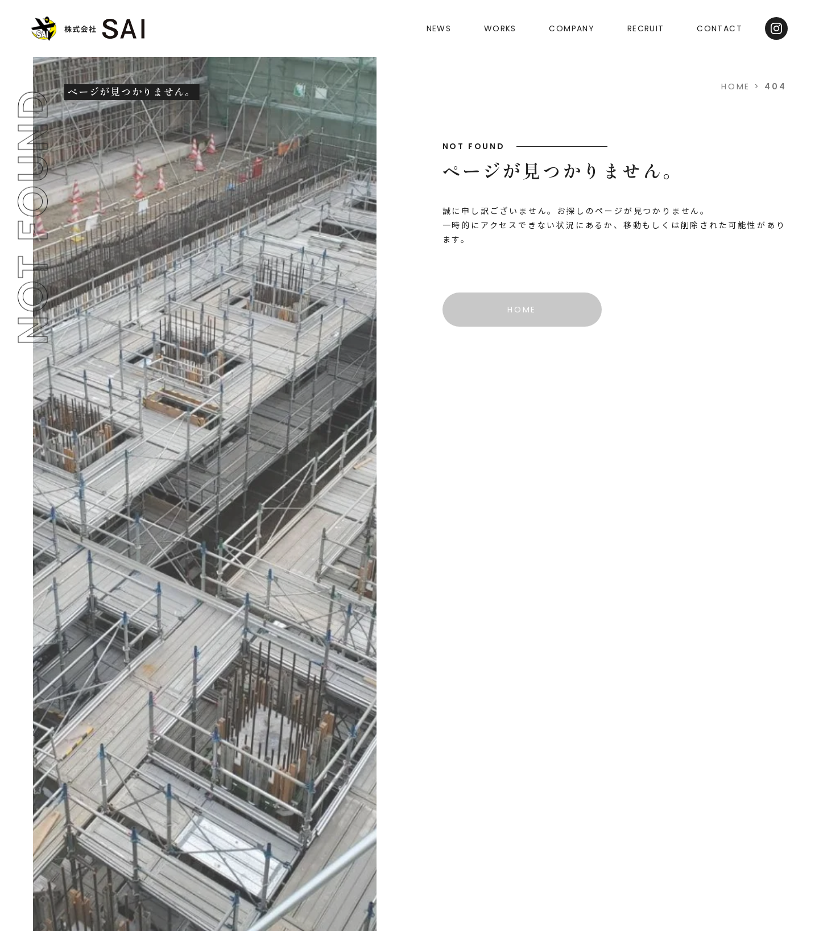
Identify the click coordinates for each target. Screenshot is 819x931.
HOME (735, 86)
